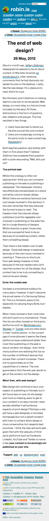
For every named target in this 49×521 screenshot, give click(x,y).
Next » (35, 493)
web (16, 455)
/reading (7, 19)
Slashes (39, 477)
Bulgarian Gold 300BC (28, 31)
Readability (14, 142)
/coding (39, 15)
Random (28, 493)
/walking (21, 19)
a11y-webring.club (19, 496)
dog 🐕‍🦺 (34, 19)
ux (21, 455)
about (28, 23)
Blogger (7, 329)
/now (34, 10)
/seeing (19, 15)
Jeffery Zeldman (34, 65)
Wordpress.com (32, 325)
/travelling (8, 15)
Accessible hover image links (25, 35)
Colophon (29, 477)
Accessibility (16, 477)
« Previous (6, 493)
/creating (29, 15)
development (31, 455)
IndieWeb (16, 493)
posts (13, 23)
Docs (5, 479)
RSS (7, 477)
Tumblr (19, 329)
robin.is (20, 9)
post (42, 455)
